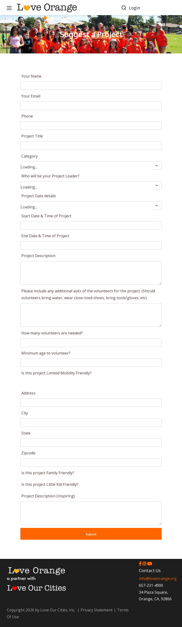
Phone (27, 116)
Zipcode (28, 453)
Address (28, 393)
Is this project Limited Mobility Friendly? (56, 373)
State (26, 433)
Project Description (38, 255)
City (24, 413)
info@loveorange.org (158, 578)
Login (134, 8)
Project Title (32, 136)
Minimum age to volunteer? (45, 353)
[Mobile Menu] (9, 8)
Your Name (31, 76)
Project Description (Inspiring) (48, 496)
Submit (91, 534)
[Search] (124, 8)
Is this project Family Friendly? (47, 472)
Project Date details (38, 195)
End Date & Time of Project (45, 235)
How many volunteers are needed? (52, 333)
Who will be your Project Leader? (50, 176)
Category (29, 156)
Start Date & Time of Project (46, 216)
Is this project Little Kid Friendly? (49, 484)
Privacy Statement (97, 610)
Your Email (30, 96)
